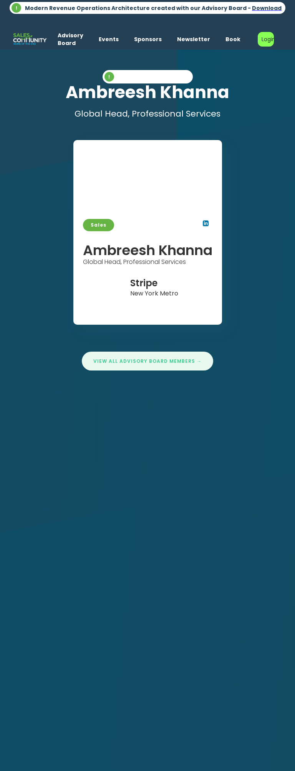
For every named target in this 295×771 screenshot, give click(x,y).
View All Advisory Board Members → (147, 361)
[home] (30, 39)
